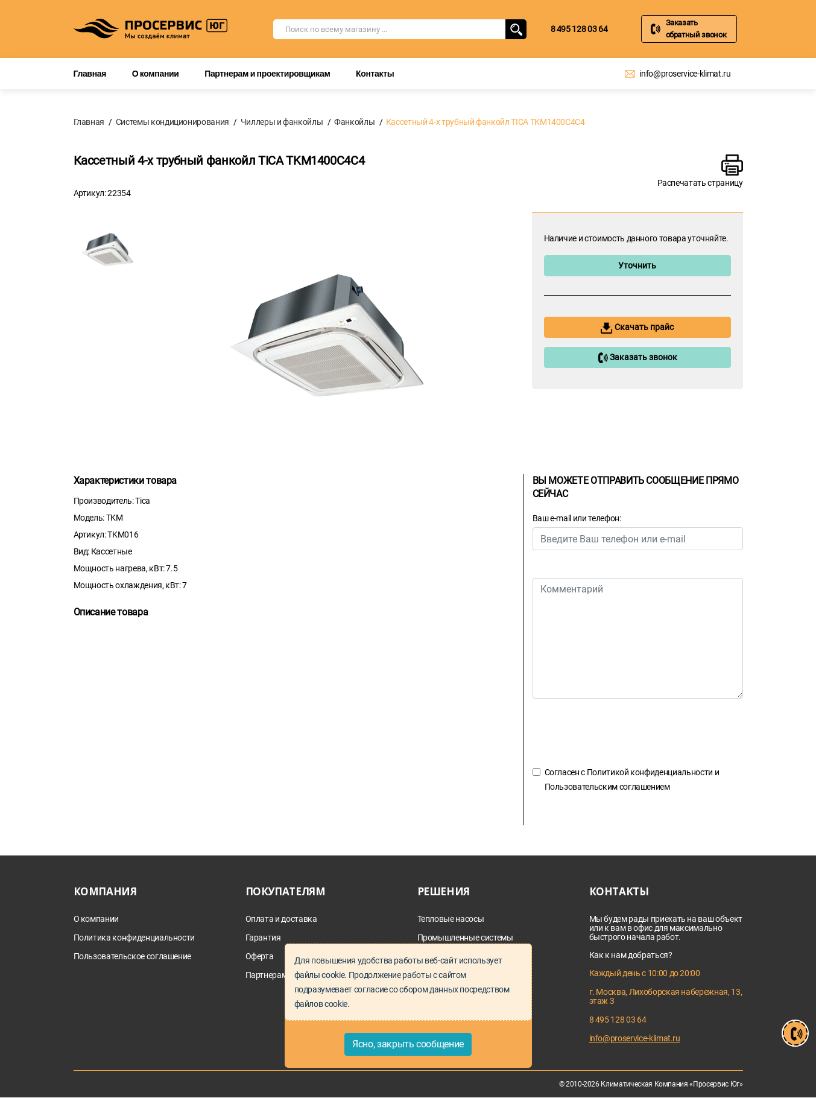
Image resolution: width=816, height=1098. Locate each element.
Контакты (375, 73)
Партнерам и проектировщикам (267, 73)
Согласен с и (632, 779)
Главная (90, 73)
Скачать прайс (637, 328)
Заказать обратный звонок (696, 28)
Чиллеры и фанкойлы (282, 122)
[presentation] (624, 731)
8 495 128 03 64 (579, 29)
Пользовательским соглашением (607, 787)
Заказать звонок (637, 357)
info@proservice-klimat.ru (684, 73)
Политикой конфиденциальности (650, 772)
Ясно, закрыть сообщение (408, 1044)
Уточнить (637, 265)
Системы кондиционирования (172, 122)
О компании (155, 73)
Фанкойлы (354, 122)
